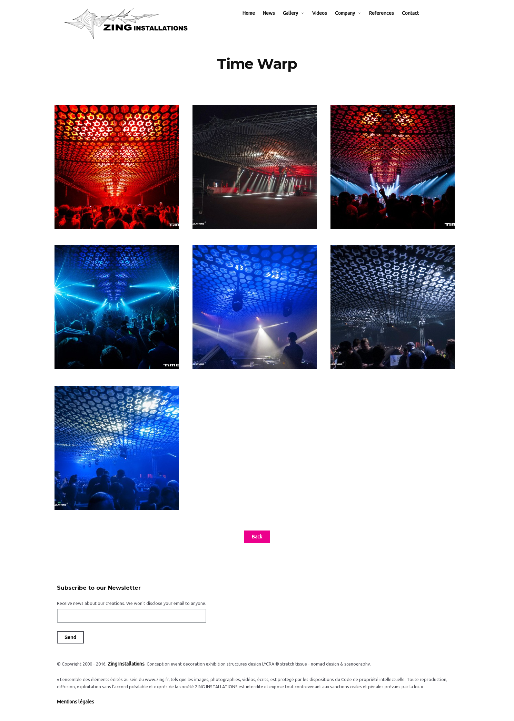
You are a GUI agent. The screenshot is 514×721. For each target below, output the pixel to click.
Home (255, 21)
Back (257, 545)
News (276, 21)
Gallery (297, 21)
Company (352, 21)
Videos (326, 21)
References (388, 21)
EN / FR (441, 21)
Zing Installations (124, 671)
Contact (417, 21)
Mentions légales (73, 708)
